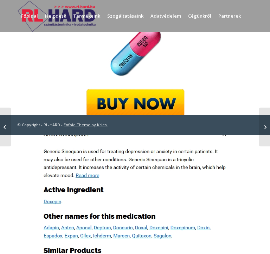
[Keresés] (23, 48)
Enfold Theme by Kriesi (86, 124)
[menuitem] (29, 16)
